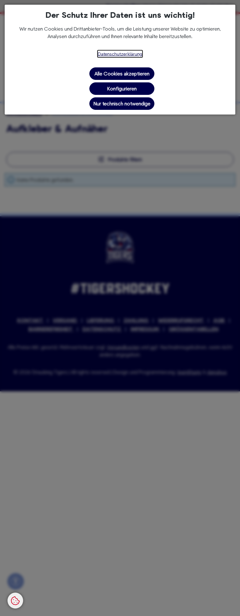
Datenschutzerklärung (120, 53)
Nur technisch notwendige (121, 103)
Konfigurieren (122, 88)
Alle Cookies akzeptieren (121, 73)
